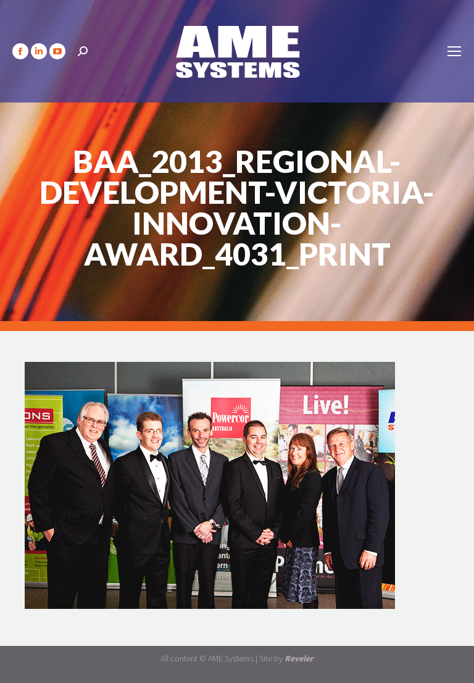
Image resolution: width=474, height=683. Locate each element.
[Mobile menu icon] (454, 51)
